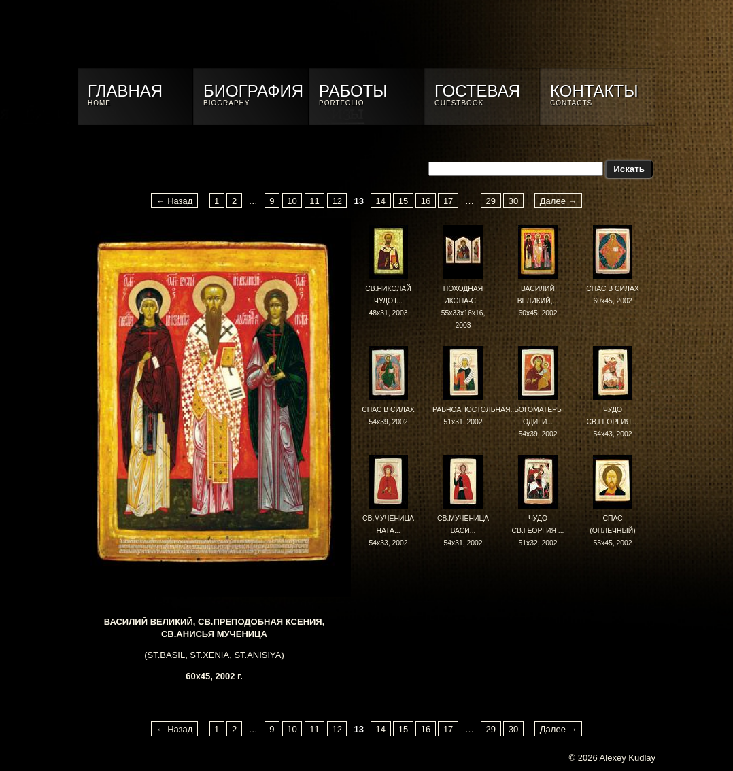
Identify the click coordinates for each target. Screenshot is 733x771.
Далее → (558, 200)
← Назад (174, 200)
